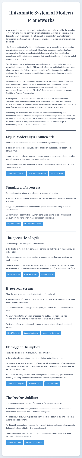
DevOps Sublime (47, 274)
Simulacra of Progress (15, 173)
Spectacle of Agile (31, 333)
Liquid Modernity (13, 224)
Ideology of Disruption (32, 224)
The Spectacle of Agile (37, 173)
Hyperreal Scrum (57, 173)
